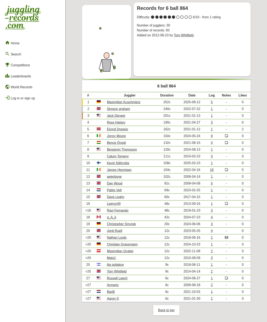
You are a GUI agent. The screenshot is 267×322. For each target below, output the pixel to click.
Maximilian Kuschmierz (124, 102)
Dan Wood (114, 183)
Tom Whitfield (183, 35)
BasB (111, 291)
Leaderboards (18, 75)
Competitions (17, 64)
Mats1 (111, 258)
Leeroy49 (114, 203)
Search (13, 53)
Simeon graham (118, 109)
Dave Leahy (115, 197)
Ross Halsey (116, 122)
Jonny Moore (116, 136)
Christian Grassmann (122, 244)
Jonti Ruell (114, 231)
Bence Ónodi (116, 142)
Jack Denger (116, 115)
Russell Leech (117, 278)
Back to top (166, 310)
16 (212, 170)
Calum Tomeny (118, 156)
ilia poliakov (115, 264)
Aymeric (113, 285)
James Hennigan (119, 170)
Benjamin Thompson (122, 149)
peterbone (114, 176)
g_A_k (111, 217)
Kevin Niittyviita (118, 163)
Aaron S (113, 298)
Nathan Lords (117, 237)
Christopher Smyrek (121, 224)
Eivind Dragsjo (117, 129)
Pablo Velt (114, 190)
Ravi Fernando (117, 210)
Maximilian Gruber (120, 251)
